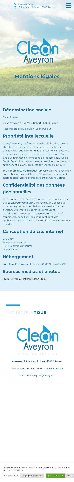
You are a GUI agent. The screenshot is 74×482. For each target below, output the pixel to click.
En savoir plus (11, 475)
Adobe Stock (39, 279)
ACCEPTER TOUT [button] (55, 475)
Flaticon (26, 279)
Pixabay (16, 279)
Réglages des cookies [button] (32, 475)
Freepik (7, 279)
